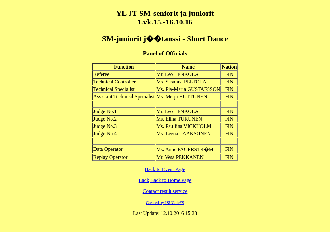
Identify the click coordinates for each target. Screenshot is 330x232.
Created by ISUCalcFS (165, 202)
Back (144, 180)
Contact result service (165, 191)
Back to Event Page (165, 169)
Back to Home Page (171, 180)
